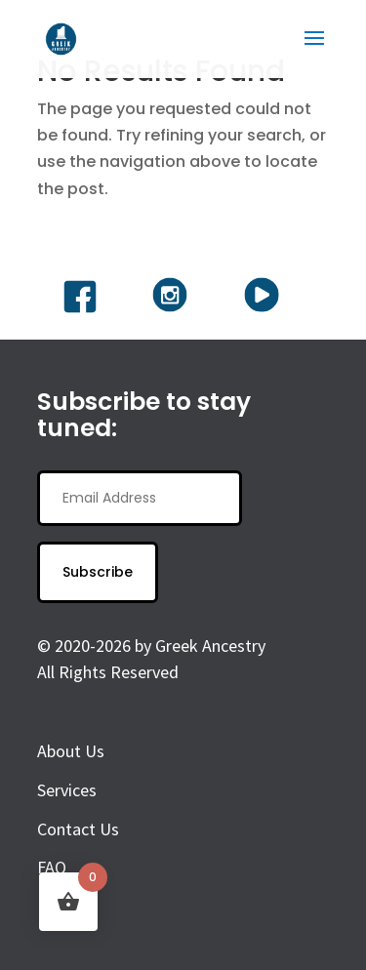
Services (67, 790)
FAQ (51, 867)
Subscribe (97, 572)
